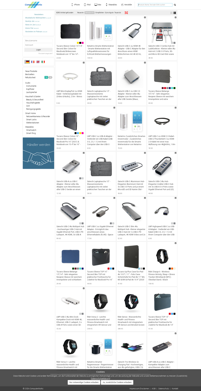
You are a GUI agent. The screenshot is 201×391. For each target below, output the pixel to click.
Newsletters (38, 14)
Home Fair (31, 28)
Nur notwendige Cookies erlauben (84, 382)
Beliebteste (89, 13)
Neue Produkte (31, 71)
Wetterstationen (32, 123)
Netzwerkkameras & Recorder (37, 116)
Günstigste (109, 13)
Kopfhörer (29, 89)
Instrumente (30, 86)
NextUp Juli (32, 21)
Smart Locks (31, 120)
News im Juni (33, 25)
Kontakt (175, 389)
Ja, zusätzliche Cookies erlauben (117, 382)
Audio (27, 83)
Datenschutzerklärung (100, 379)
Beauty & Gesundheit (34, 100)
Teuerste (117, 13)
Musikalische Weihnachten (38, 18)
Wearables (29, 127)
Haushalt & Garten (33, 96)
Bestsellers (29, 74)
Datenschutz (163, 389)
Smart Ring (30, 133)
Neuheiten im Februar (36, 31)
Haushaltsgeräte (32, 103)
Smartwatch (30, 130)
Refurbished (38, 77)
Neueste (80, 13)
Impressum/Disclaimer (139, 389)
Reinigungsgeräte (33, 109)
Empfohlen (99, 13)
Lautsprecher (31, 92)
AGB (154, 389)
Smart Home (30, 113)
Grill (27, 106)
